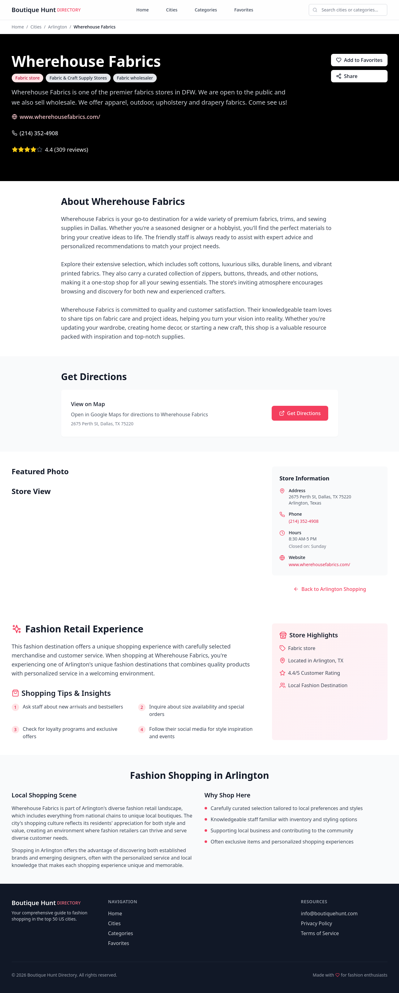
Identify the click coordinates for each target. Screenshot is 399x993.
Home (142, 10)
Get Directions (300, 413)
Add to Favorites (359, 60)
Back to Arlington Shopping (329, 589)
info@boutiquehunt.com (329, 913)
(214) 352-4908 (35, 133)
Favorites (243, 10)
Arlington (57, 27)
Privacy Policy (316, 923)
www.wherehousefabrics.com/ (56, 116)
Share (347, 76)
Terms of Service (320, 933)
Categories (206, 10)
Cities (171, 10)
